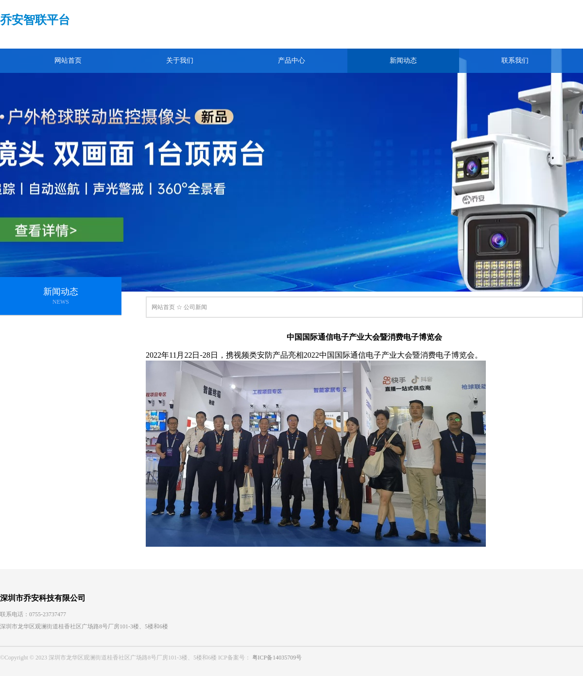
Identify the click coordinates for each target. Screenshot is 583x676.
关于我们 (179, 60)
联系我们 (515, 60)
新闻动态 (403, 60)
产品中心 (291, 60)
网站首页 (68, 60)
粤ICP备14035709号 (277, 657)
